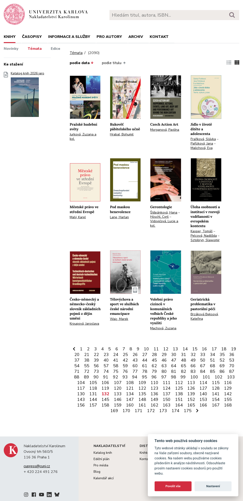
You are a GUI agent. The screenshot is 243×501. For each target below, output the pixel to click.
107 (118, 382)
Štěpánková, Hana (163, 212)
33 (202, 354)
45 (154, 360)
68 (212, 366)
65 (183, 366)
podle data (82, 62)
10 (146, 349)
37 (77, 360)
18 (223, 349)
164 (179, 405)
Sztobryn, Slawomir (205, 240)
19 (233, 349)
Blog (97, 471)
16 (204, 349)
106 (105, 382)
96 (154, 377)
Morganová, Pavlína (164, 129)
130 (81, 394)
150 (166, 399)
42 (125, 360)
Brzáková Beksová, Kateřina (205, 316)
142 (228, 394)
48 (183, 360)
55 (86, 366)
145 (105, 399)
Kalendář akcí (104, 478)
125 (179, 388)
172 (151, 411)
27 (144, 354)
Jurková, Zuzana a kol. (83, 136)
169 (114, 411)
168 (228, 405)
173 (163, 411)
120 (118, 388)
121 (130, 388)
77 (135, 371)
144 (93, 399)
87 (231, 371)
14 (185, 349)
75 (115, 371)
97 (164, 377)
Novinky (11, 48)
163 (166, 405)
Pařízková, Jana (202, 143)
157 (93, 405)
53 (231, 360)
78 (144, 371)
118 (93, 388)
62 (154, 366)
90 (96, 377)
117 (81, 388)
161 (142, 405)
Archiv (135, 36)
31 (183, 354)
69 (222, 366)
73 (96, 371)
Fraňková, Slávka (203, 139)
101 (206, 377)
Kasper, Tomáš (202, 231)
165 (191, 405)
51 (212, 360)
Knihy (9, 36)
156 (81, 405)
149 (154, 399)
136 (154, 394)
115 (216, 382)
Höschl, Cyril (159, 216)
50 (202, 360)
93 (125, 377)
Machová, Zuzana (163, 328)
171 (138, 411)
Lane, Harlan (119, 217)
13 (175, 349)
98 (173, 377)
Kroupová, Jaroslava (84, 323)
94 (134, 377)
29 (164, 354)
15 (194, 349)
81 (173, 371)
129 (228, 388)
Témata (35, 48)
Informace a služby (69, 36)
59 (125, 366)
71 (77, 371)
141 (216, 394)
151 (179, 399)
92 (115, 377)
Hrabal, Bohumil (122, 134)
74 (106, 371)
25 (125, 354)
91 (105, 377)
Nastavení (213, 486)
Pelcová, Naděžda (204, 235)
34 (212, 354)
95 (144, 377)
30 (173, 354)
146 (118, 399)
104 (81, 382)
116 (228, 382)
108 (130, 382)
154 (216, 399)
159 (118, 405)
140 (203, 394)
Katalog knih (103, 452)
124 (166, 388)
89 (86, 377)
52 (222, 360)
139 (191, 394)
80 (164, 371)
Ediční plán (101, 459)
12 (165, 349)
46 (164, 360)
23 (106, 354)
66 (193, 366)
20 (77, 354)
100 (194, 377)
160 (130, 405)
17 (214, 349)
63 (164, 366)
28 (154, 354)
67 (202, 366)
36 (231, 354)
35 (222, 354)
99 (183, 377)
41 (115, 360)
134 (130, 394)
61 (144, 366)
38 (86, 360)
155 (228, 399)
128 (216, 388)
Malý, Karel (78, 217)
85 (212, 371)
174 (175, 411)
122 (142, 388)
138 (179, 394)
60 (135, 366)
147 (130, 399)
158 (105, 405)
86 (222, 371)
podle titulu (113, 62)
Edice (55, 48)
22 (96, 354)
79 (154, 371)
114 (203, 382)
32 (193, 354)
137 (166, 394)
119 (105, 388)
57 (106, 366)
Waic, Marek (119, 319)
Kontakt (159, 36)
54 (77, 366)
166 (203, 405)
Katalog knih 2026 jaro (27, 95)
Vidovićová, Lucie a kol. (164, 223)
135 (142, 394)
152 (191, 399)
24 (115, 354)
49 (193, 360)
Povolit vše (173, 486)
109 (142, 382)
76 (125, 371)
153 (203, 399)
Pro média (101, 465)
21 (86, 354)
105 (93, 382)
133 (118, 394)
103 (231, 377)
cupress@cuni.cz (37, 466)
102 (218, 377)
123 (154, 388)
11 (156, 349)
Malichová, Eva (202, 148)
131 (93, 394)
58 (115, 366)
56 (96, 366)
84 (202, 371)
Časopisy (32, 36)
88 (76, 377)
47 (173, 360)
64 (173, 366)
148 (142, 399)
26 (135, 354)
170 (126, 411)
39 (96, 360)
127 (203, 388)
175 (188, 411)
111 (166, 382)
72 (86, 371)
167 (216, 405)
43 (135, 360)
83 (193, 371)
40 (106, 360)
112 (179, 382)
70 (231, 366)
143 (81, 399)
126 (191, 388)
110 (154, 382)
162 (154, 405)
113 (191, 382)
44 (144, 360)
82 (183, 371)
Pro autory (109, 36)
